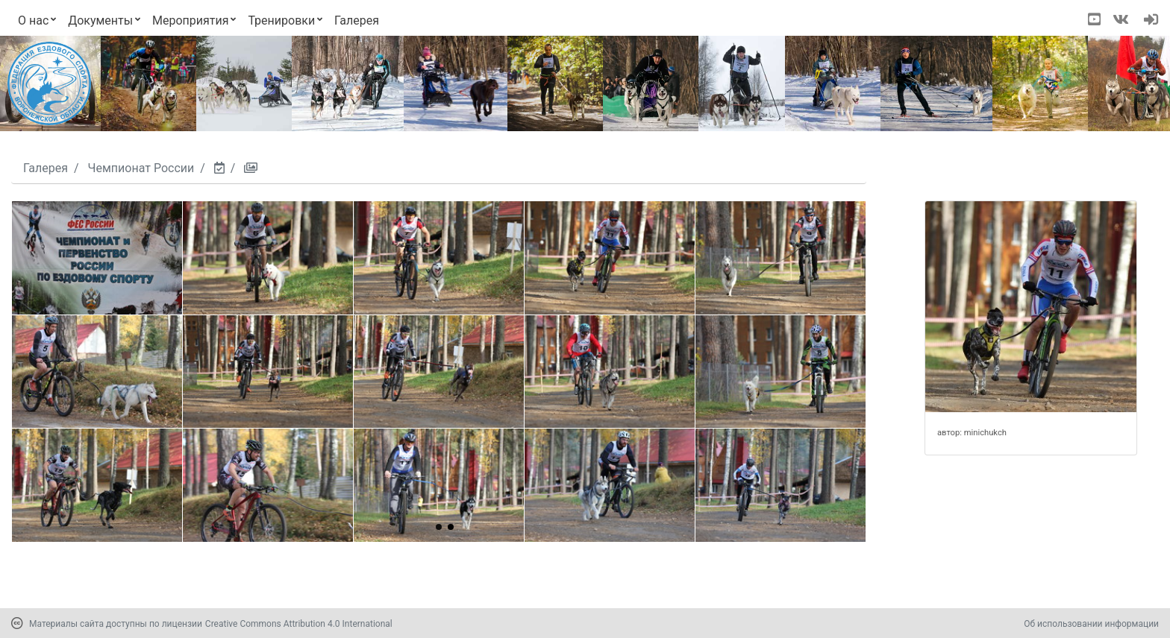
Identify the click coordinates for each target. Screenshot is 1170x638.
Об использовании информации (1091, 624)
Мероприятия (190, 20)
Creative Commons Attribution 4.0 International (298, 624)
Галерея (356, 20)
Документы (100, 20)
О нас (33, 20)
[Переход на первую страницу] (49, 83)
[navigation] (1151, 21)
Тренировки (281, 20)
